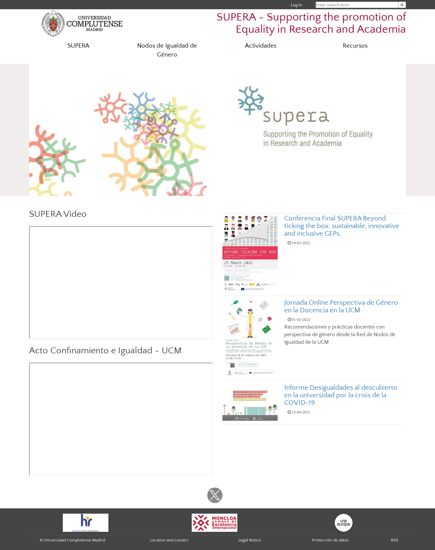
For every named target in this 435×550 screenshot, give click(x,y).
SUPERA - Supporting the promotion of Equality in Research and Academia (311, 23)
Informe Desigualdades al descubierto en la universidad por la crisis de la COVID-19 (340, 395)
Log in (296, 5)
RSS (394, 540)
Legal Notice (249, 540)
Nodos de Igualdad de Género (167, 50)
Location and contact (169, 540)
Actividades (260, 45)
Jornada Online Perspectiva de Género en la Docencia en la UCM (341, 306)
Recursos (355, 45)
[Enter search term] (402, 5)
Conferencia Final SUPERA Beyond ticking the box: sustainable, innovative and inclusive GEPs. (341, 226)
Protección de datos (330, 540)
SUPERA (78, 45)
